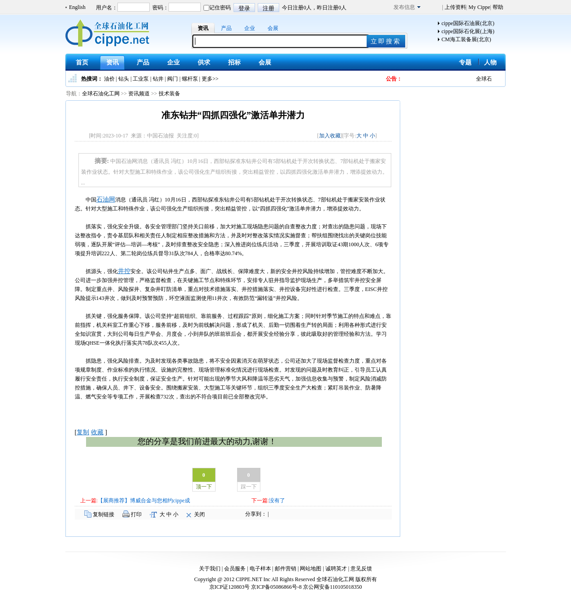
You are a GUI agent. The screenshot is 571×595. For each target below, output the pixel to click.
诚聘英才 (336, 568)
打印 (136, 514)
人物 (490, 62)
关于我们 (210, 568)
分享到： (256, 514)
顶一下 (204, 487)
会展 (273, 28)
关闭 (199, 514)
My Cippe (478, 7)
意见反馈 (361, 568)
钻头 (123, 79)
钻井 (158, 79)
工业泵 (141, 79)
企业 (249, 28)
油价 (109, 79)
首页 (82, 62)
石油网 (105, 199)
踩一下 (249, 487)
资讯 (203, 28)
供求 (204, 62)
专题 (465, 62)
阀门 (172, 79)
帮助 (497, 7)
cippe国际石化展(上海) (467, 31)
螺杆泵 (190, 79)
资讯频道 (139, 93)
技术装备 (169, 93)
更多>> (210, 79)
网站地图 (310, 568)
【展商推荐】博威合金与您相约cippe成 (144, 500)
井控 (124, 271)
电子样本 (260, 568)
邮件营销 (285, 568)
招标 (234, 62)
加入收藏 (330, 136)
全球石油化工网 (101, 93)
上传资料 (454, 7)
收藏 (97, 432)
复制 (83, 432)
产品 (226, 28)
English (77, 7)
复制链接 (103, 514)
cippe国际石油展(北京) (467, 23)
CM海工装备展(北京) (466, 39)
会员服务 (235, 568)
